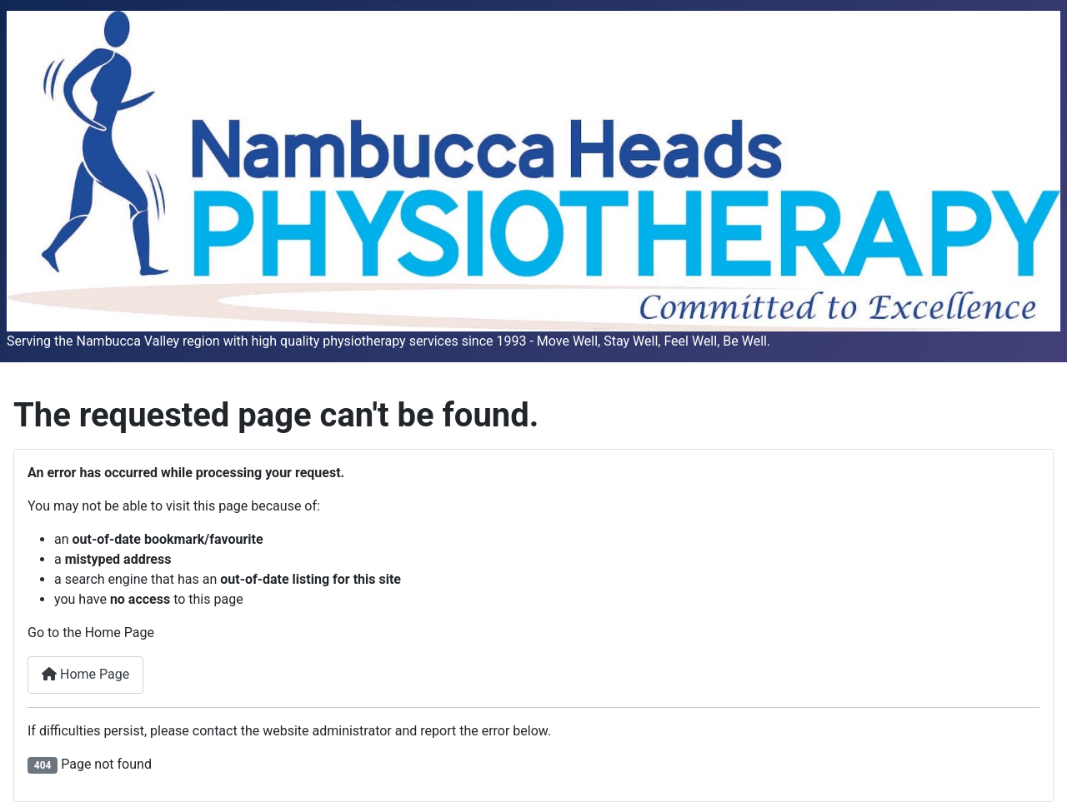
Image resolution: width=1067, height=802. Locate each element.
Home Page (85, 674)
